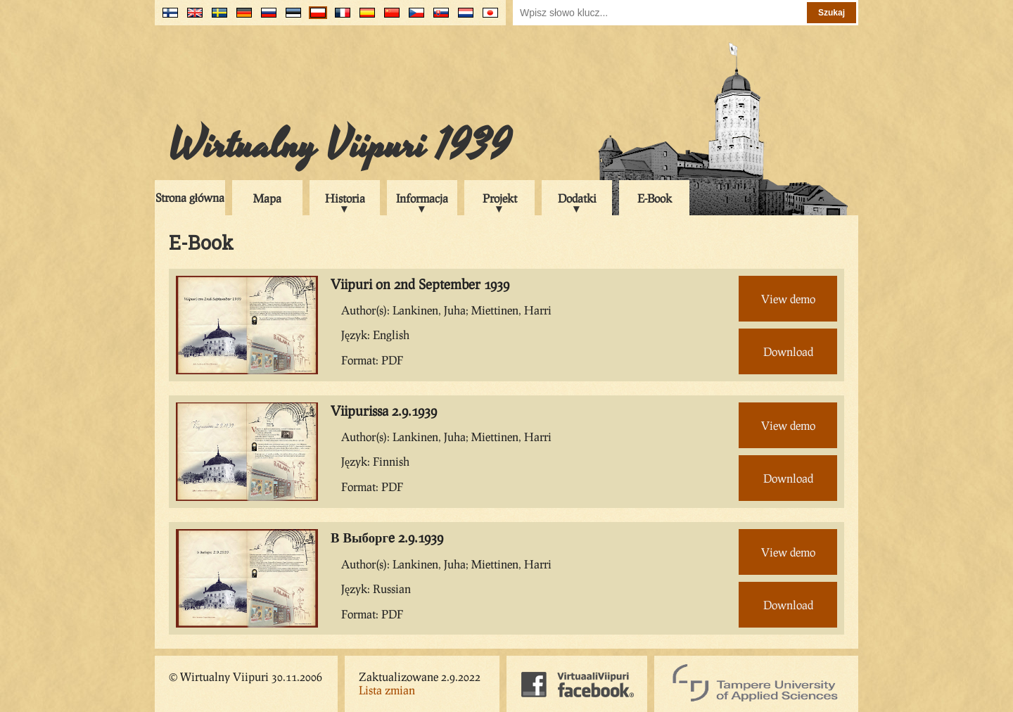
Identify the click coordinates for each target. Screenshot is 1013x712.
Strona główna (189, 197)
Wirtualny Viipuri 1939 (340, 146)
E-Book (654, 198)
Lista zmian (387, 690)
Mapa (267, 198)
